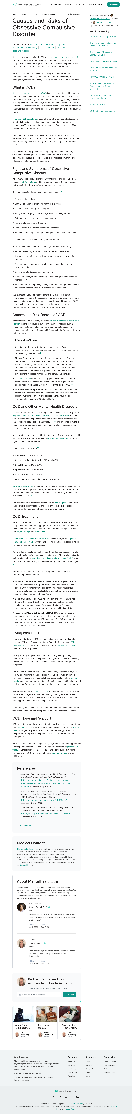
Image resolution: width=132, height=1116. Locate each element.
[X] (54, 1097)
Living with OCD (64, 48)
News (88, 1076)
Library (78, 4)
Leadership (72, 1069)
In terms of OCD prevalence (24, 119)
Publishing (71, 1076)
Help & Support (95, 4)
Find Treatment (109, 1065)
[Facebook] (60, 1097)
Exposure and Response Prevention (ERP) (30, 539)
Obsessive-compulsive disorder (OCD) (29, 93)
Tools (88, 1072)
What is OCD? (36, 44)
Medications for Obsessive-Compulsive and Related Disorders (102, 86)
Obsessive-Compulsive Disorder (42, 14)
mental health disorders (58, 438)
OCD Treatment (47, 48)
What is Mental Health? (61, 4)
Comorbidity (31, 48)
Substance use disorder (23, 486)
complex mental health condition (65, 57)
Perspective (90, 1069)
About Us (71, 1062)
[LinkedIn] (77, 1097)
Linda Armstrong (36, 943)
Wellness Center (110, 1069)
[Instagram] (66, 1097)
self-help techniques (66, 645)
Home (14, 14)
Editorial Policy (26, 865)
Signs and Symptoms (55, 44)
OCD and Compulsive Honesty (103, 61)
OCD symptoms (29, 182)
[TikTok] (71, 1097)
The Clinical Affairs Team (27, 849)
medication (40, 532)
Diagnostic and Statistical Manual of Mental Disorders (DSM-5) (40, 416)
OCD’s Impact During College (103, 36)
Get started (113, 4)
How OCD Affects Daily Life (102, 77)
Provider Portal (109, 1072)
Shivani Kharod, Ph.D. (38, 907)
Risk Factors (17, 48)
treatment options (24, 727)
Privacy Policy (70, 1109)
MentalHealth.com (75, 1103)
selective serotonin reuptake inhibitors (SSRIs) (52, 558)
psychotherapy (23, 532)
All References (26, 825)
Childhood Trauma (23, 379)
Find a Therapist (110, 1062)
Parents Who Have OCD (100, 104)
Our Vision (71, 1065)
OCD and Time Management (102, 111)
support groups (41, 691)
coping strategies (59, 753)
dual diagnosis (60, 503)
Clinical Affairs (73, 1072)
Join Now (69, 995)
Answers (89, 1065)
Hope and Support (20, 51)
